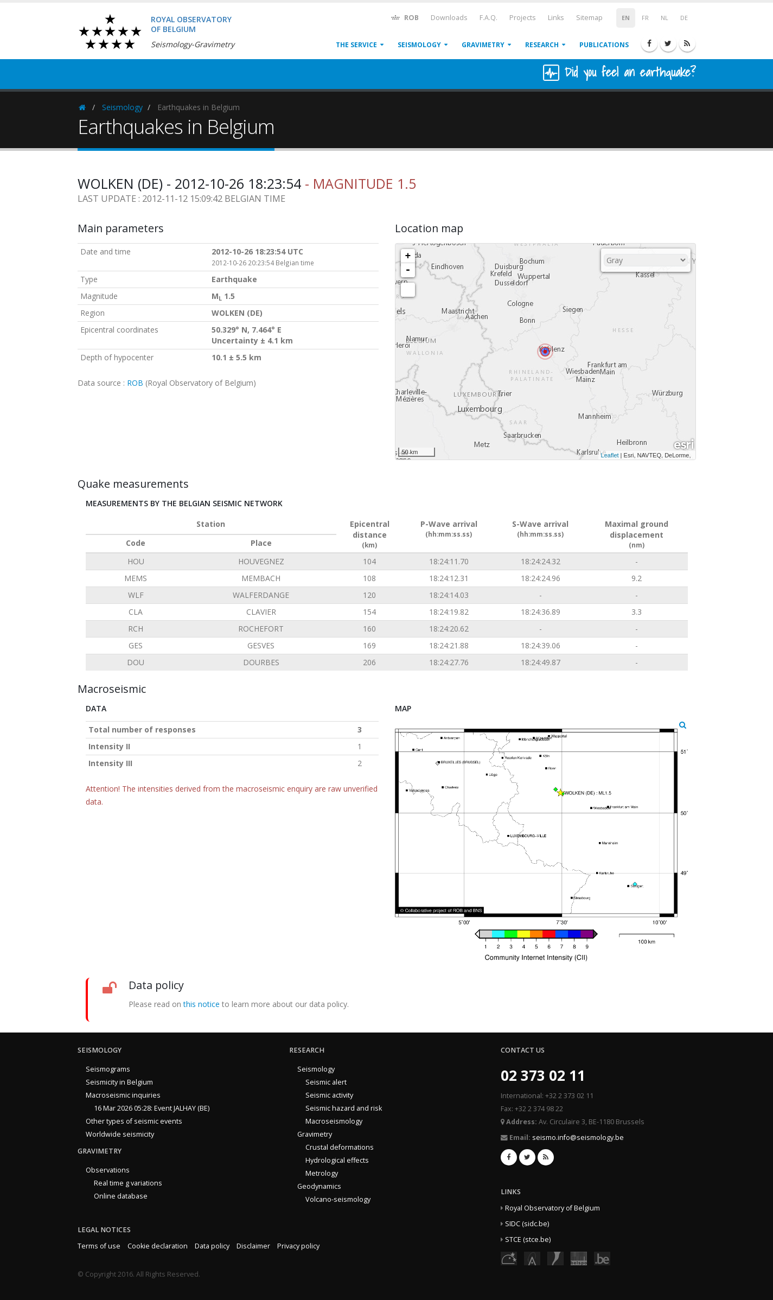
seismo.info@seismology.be (578, 1137)
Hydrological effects (337, 1160)
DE (684, 18)
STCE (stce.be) (528, 1239)
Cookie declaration (157, 1246)
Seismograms (108, 1069)
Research (542, 44)
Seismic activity (329, 1095)
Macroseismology (333, 1121)
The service (356, 44)
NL (664, 18)
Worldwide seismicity (120, 1134)
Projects (522, 17)
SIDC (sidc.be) (527, 1223)
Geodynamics (319, 1186)
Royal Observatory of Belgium (552, 1208)
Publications (604, 44)
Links (556, 17)
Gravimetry (483, 44)
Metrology (321, 1173)
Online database (121, 1196)
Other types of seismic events (134, 1121)
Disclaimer (253, 1246)
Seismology (419, 44)
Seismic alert (326, 1082)
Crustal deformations (339, 1147)
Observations (108, 1170)
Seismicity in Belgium (119, 1082)
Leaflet (610, 455)
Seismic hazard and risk (343, 1108)
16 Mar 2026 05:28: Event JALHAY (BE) (151, 1108)
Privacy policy (298, 1246)
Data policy (212, 1246)
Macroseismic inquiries (123, 1095)
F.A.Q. (488, 17)
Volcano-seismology (337, 1199)
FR (645, 18)
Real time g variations (128, 1183)
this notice (201, 1004)
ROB (404, 17)
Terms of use (99, 1246)
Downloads (449, 17)
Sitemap (589, 17)
